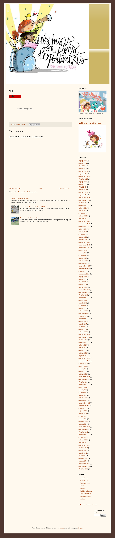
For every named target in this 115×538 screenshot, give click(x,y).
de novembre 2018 (84, 292)
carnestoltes (84, 478)
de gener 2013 (83, 424)
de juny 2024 (83, 161)
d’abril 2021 (82, 234)
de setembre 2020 (84, 247)
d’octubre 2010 (83, 469)
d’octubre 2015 (83, 363)
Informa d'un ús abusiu (88, 505)
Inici (40, 188)
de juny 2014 (83, 387)
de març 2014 (83, 395)
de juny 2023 (83, 182)
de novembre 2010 (84, 466)
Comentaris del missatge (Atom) (28, 192)
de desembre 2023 (84, 176)
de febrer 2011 (83, 458)
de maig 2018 (83, 303)
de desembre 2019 (84, 266)
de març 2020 (83, 258)
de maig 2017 (83, 324)
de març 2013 (83, 419)
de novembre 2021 (84, 224)
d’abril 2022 (82, 213)
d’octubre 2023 (83, 179)
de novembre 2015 (84, 361)
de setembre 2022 (84, 205)
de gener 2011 (83, 461)
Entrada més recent (15, 188)
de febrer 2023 (83, 192)
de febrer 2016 (83, 353)
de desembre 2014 (84, 377)
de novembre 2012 (84, 429)
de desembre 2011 (84, 445)
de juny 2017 (83, 321)
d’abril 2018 (82, 305)
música (82, 488)
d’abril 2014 (82, 392)
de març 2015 (83, 371)
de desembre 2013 (84, 403)
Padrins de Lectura (86, 491)
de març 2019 (83, 284)
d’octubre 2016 (83, 340)
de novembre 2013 (84, 406)
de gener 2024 (83, 174)
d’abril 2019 (82, 282)
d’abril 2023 (82, 187)
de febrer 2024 (83, 171)
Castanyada (84, 480)
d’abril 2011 (82, 456)
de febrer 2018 (83, 311)
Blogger (80, 528)
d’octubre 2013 (83, 408)
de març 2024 (83, 168)
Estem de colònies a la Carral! (20, 198)
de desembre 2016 (84, 334)
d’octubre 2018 (83, 295)
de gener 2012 (83, 442)
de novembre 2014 (84, 379)
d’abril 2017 (82, 327)
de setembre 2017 (84, 319)
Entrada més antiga (65, 188)
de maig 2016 (83, 348)
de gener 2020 (83, 263)
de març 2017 (83, 329)
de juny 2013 (83, 411)
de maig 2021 (83, 232)
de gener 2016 (83, 356)
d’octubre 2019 (83, 271)
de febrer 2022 (83, 216)
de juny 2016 (83, 345)
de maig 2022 (83, 211)
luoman (61, 528)
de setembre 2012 (84, 434)
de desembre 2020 (84, 242)
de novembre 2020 (84, 245)
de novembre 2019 (84, 268)
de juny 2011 (83, 450)
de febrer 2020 (83, 261)
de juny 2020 (83, 250)
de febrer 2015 (83, 374)
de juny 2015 (83, 366)
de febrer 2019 (83, 287)
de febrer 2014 (83, 398)
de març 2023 (83, 189)
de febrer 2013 (83, 421)
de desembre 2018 (84, 290)
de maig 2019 (83, 279)
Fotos (82, 486)
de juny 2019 (83, 276)
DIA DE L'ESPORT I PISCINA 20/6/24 (32, 206)
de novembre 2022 (84, 200)
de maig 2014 (83, 390)
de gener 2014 (83, 400)
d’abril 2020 (82, 255)
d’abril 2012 (82, 437)
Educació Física (85, 483)
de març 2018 (83, 308)
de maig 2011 (83, 453)
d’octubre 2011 (83, 448)
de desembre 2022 (84, 197)
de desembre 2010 (84, 463)
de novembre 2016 (84, 337)
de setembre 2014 (84, 384)
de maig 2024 (83, 163)
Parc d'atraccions (85, 493)
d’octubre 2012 (83, 432)
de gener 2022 (83, 218)
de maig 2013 (83, 413)
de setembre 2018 (84, 298)
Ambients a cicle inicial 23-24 (90, 123)
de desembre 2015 (84, 358)
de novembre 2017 (84, 313)
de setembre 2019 (84, 274)
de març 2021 (83, 237)
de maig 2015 (83, 369)
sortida (82, 499)
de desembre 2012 (84, 427)
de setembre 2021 (84, 226)
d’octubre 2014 (83, 382)
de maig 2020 (83, 253)
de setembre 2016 (84, 342)
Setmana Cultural (85, 496)
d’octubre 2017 (83, 316)
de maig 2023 (83, 184)
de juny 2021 (83, 229)
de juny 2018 (83, 300)
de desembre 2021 (84, 221)
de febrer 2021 (83, 239)
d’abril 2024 (82, 166)
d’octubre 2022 (83, 203)
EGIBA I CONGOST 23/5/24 (29, 217)
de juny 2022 (83, 208)
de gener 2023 (83, 195)
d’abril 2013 (82, 416)
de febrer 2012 (83, 440)
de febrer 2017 (83, 332)
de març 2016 (83, 350)
